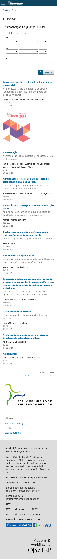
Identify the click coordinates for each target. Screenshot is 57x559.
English (8, 428)
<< (21, 375)
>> (51, 375)
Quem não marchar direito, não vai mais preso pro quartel (28, 88)
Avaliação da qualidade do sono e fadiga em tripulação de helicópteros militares (26, 336)
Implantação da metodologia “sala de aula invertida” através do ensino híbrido (28, 235)
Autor (9, 58)
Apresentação (28, 156)
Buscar (48, 72)
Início (5, 10)
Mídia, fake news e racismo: (28, 315)
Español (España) (13, 432)
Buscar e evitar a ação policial (28, 259)
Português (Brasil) (14, 423)
